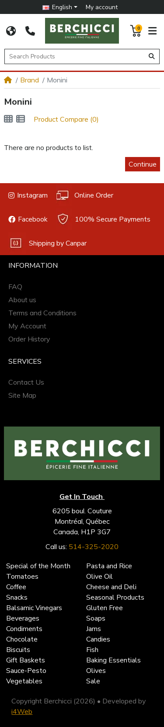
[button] (59, 7)
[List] (20, 119)
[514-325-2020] (30, 31)
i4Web (21, 711)
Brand (29, 79)
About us (22, 299)
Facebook (28, 219)
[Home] (8, 79)
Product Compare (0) (66, 119)
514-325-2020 (94, 546)
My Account (27, 325)
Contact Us (26, 382)
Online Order (84, 195)
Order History (29, 338)
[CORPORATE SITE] (11, 31)
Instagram (28, 195)
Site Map (22, 395)
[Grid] (8, 119)
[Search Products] (76, 56)
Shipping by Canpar (47, 243)
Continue (143, 164)
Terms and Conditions (42, 312)
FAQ (15, 286)
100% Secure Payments (103, 219)
